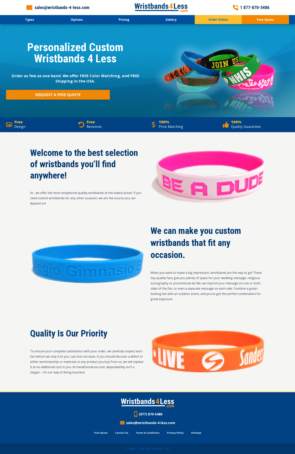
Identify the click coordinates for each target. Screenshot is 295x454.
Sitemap (196, 432)
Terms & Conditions (148, 432)
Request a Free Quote (58, 94)
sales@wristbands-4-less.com (150, 422)
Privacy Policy (175, 432)
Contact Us (121, 432)
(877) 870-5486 (150, 414)
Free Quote (101, 432)
